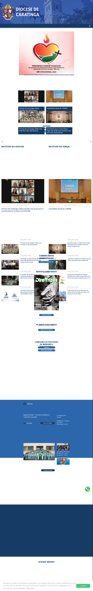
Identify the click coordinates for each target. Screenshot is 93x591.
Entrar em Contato (46, 351)
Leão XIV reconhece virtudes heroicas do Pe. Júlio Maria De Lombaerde (79, 267)
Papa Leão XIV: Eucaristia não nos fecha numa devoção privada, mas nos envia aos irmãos (78, 300)
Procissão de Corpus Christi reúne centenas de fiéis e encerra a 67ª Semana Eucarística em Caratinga (31, 284)
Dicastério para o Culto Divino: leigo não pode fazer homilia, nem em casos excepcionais (79, 252)
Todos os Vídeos (47, 427)
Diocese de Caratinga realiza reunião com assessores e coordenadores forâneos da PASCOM (22, 214)
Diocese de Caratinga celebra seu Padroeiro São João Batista (31, 251)
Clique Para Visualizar (47, 331)
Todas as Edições (46, 316)
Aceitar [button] (83, 586)
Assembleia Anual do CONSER (60, 213)
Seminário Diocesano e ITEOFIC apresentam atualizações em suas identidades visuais (31, 300)
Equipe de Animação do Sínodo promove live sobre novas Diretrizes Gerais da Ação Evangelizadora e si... (79, 284)
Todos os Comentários (46, 263)
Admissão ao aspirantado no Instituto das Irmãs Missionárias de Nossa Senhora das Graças (32, 268)
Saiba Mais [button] (30, 588)
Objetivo (46, 348)
